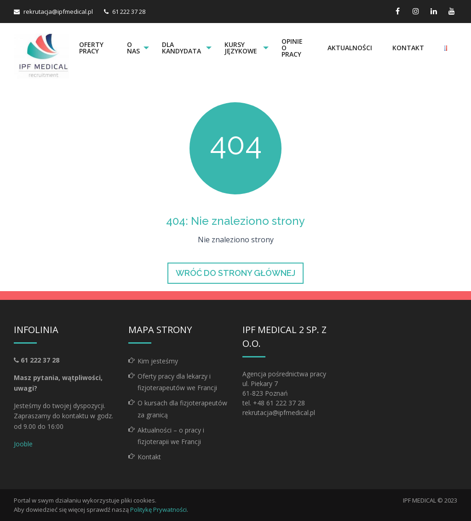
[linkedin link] (433, 11)
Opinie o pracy (292, 48)
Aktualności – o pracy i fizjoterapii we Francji (171, 436)
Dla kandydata (181, 47)
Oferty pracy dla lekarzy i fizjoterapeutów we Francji (177, 382)
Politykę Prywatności (158, 509)
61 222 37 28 (128, 11)
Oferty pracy (91, 47)
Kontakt (408, 47)
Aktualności (349, 47)
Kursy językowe (241, 47)
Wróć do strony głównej (235, 273)
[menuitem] (92, 48)
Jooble (23, 443)
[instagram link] (415, 11)
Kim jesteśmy (158, 361)
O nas (132, 47)
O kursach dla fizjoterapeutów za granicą (182, 408)
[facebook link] (397, 11)
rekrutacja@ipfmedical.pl (58, 11)
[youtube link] (451, 11)
